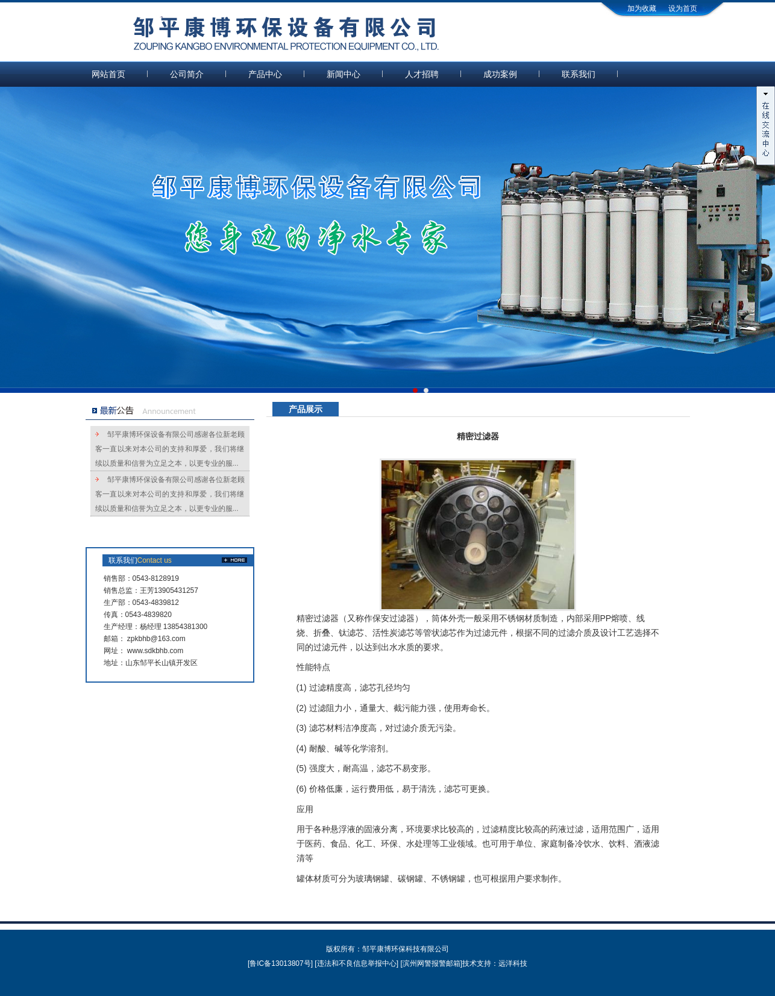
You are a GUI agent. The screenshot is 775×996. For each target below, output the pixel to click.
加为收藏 (641, 8)
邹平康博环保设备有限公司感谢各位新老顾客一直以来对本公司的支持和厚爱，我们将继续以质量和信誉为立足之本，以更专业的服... (170, 449)
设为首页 (682, 8)
